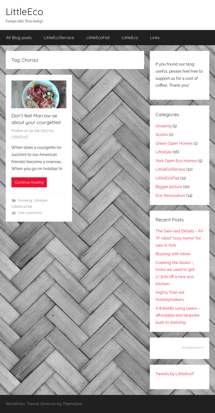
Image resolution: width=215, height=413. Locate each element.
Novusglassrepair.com (193, 347)
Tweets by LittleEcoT (175, 373)
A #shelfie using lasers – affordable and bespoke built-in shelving (178, 315)
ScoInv (162, 134)
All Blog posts (19, 37)
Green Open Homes (174, 143)
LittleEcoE (19, 137)
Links (155, 37)
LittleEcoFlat (98, 37)
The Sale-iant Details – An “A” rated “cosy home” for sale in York (179, 238)
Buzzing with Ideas (173, 253)
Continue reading (29, 182)
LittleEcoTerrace (59, 37)
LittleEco (24, 11)
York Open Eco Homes (176, 160)
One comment (30, 213)
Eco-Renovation (170, 195)
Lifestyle (41, 200)
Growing (25, 200)
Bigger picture (169, 186)
